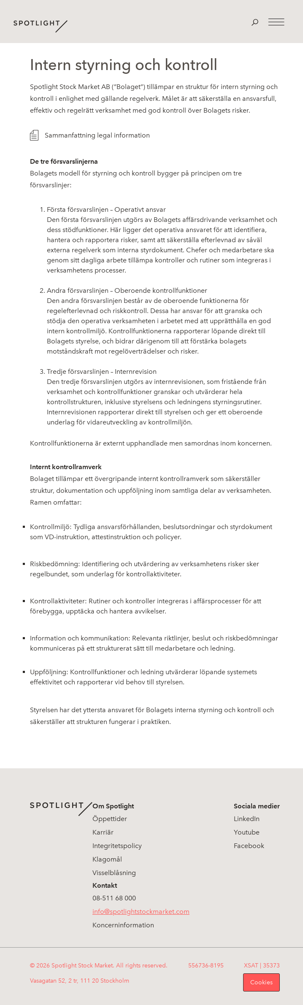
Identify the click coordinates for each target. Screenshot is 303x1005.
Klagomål (107, 859)
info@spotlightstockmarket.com (140, 912)
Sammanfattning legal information (97, 135)
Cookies (261, 982)
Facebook (249, 846)
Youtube (247, 832)
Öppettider (109, 819)
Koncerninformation (123, 925)
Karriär (103, 832)
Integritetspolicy (117, 846)
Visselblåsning (114, 873)
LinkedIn (247, 819)
